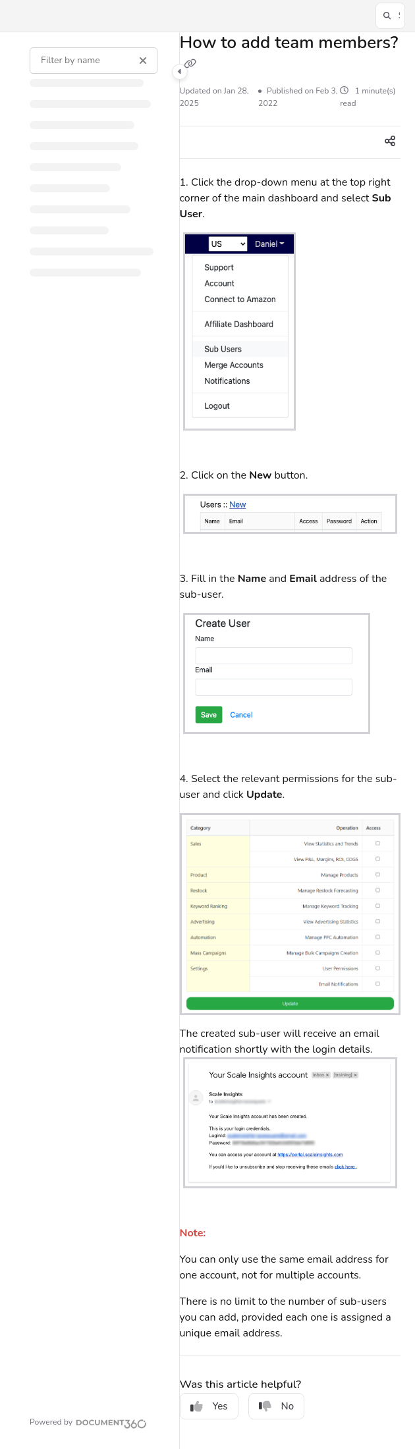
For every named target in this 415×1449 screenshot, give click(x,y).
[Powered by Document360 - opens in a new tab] (88, 1422)
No (276, 1406)
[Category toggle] (180, 72)
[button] (390, 16)
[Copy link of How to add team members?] (190, 64)
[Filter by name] (93, 60)
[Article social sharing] (390, 142)
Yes (209, 1406)
